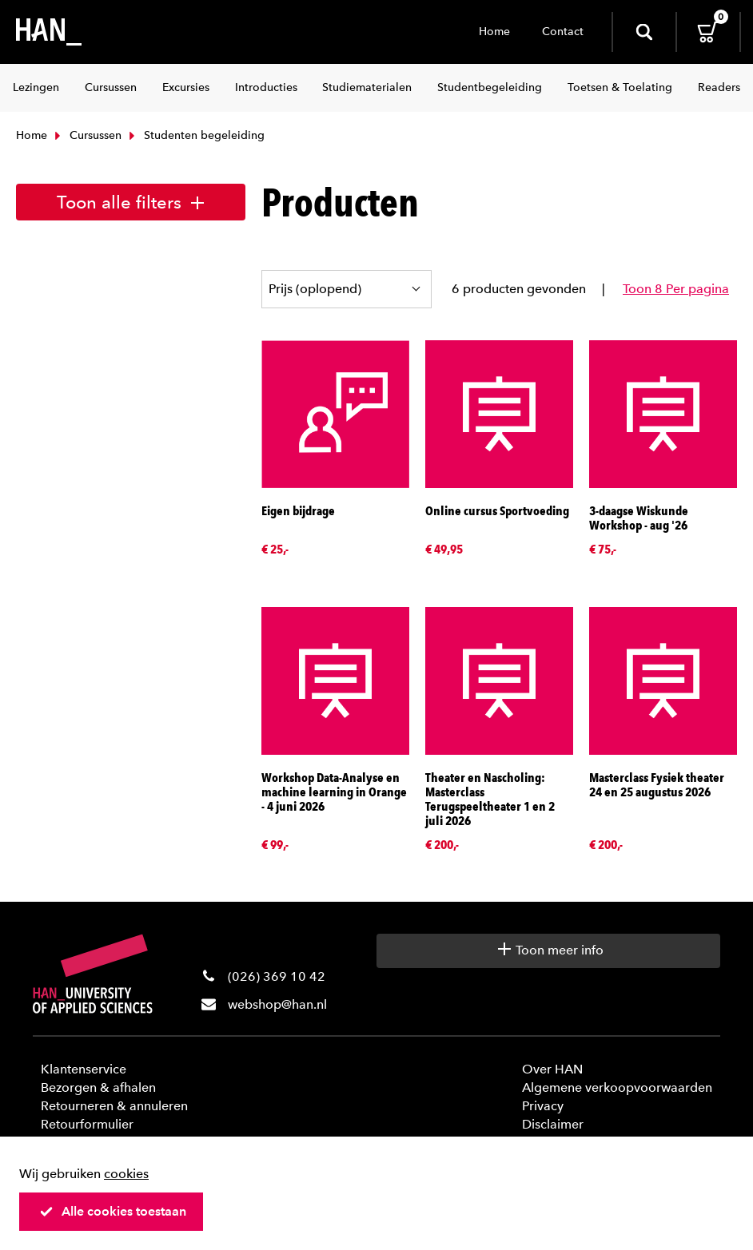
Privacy (543, 1105)
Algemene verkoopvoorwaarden (617, 1087)
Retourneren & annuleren (114, 1105)
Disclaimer (553, 1124)
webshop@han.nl (277, 1004)
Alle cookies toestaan (112, 1211)
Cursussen (86, 135)
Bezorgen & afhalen (98, 1087)
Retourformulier (87, 1124)
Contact (563, 31)
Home (494, 31)
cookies (126, 1173)
